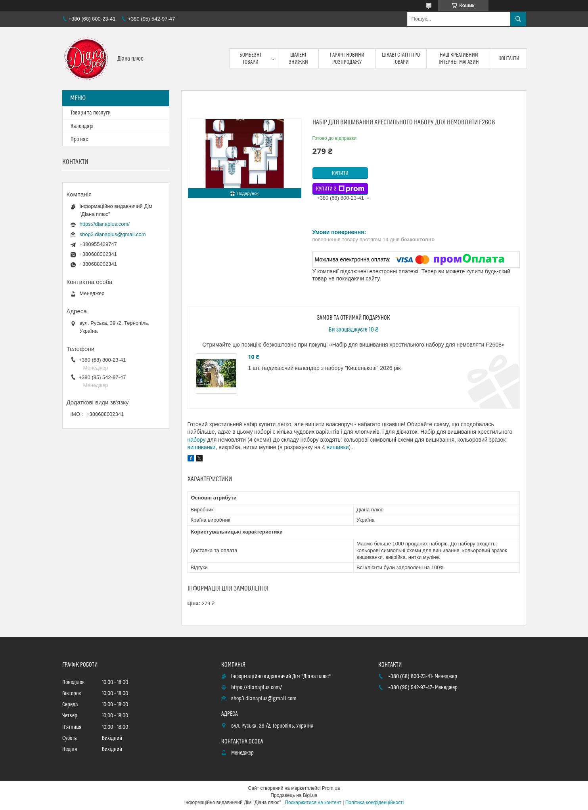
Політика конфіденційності (374, 802)
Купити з (340, 188)
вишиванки (202, 447)
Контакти (508, 58)
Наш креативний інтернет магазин (459, 58)
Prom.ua (331, 788)
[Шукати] (518, 19)
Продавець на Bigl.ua (293, 795)
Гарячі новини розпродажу (347, 58)
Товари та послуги (91, 113)
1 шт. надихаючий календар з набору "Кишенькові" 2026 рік (324, 368)
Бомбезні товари (250, 58)
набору (197, 439)
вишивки (338, 447)
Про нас (79, 139)
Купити (340, 173)
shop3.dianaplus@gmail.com (113, 234)
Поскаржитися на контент (313, 802)
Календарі (82, 126)
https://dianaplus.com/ (105, 224)
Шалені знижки (298, 58)
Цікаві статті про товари (401, 58)
